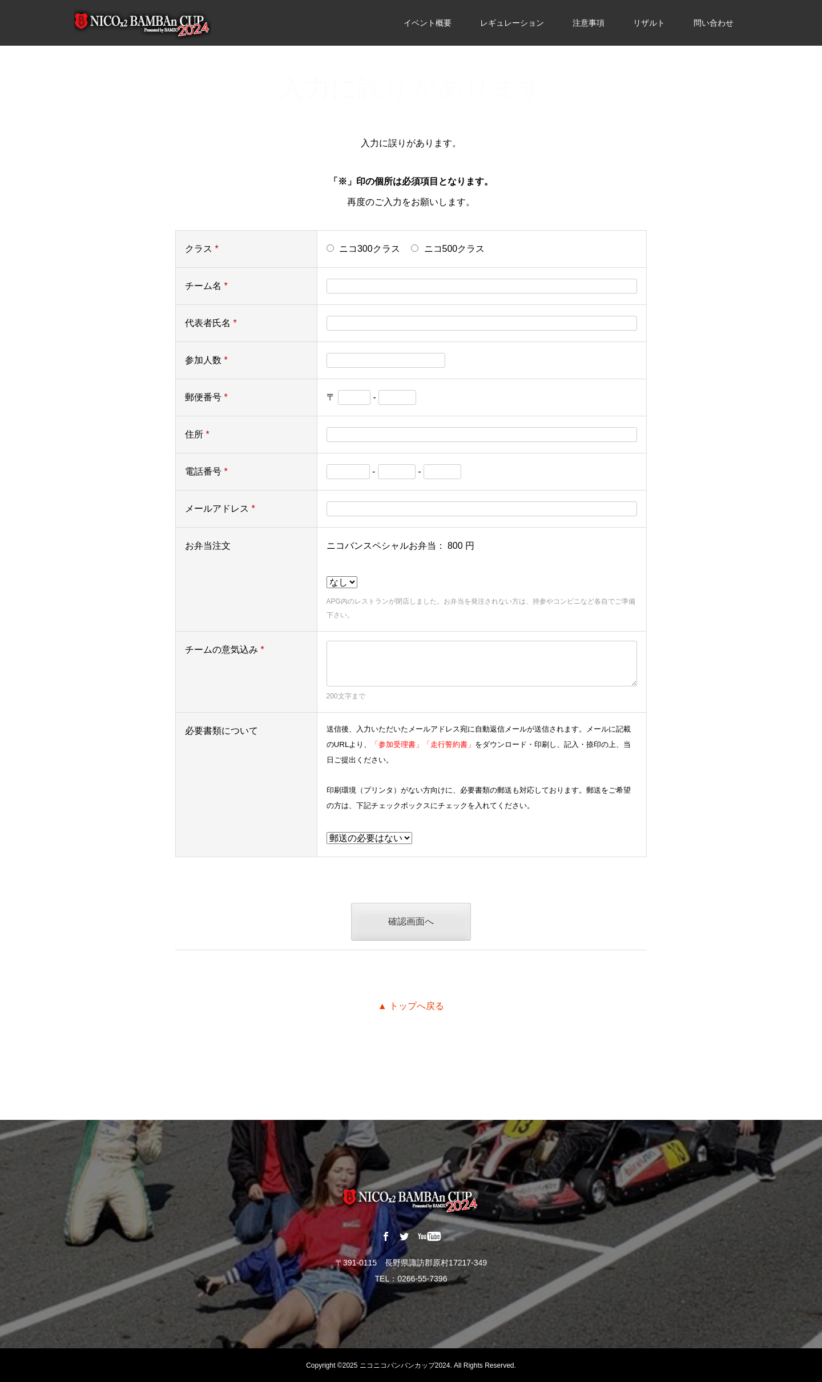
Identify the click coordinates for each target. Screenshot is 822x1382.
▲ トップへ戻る (411, 1006)
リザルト (649, 22)
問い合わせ (714, 22)
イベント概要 (428, 22)
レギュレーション (512, 22)
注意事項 (589, 22)
